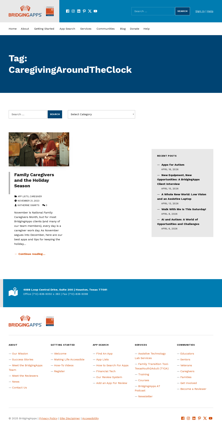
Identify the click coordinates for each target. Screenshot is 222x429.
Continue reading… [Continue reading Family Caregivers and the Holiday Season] (31, 254)
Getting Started (44, 28)
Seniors (185, 359)
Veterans (186, 365)
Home (13, 28)
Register (59, 371)
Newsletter (145, 396)
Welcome (60, 353)
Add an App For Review (111, 383)
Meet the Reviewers (25, 375)
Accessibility (90, 418)
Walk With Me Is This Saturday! (183, 209)
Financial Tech (106, 371)
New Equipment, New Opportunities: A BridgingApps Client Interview (178, 179)
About (25, 28)
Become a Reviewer (193, 389)
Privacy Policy (48, 418)
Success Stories (22, 359)
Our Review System (109, 377)
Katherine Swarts (28, 205)
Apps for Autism (172, 164)
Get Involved (188, 383)
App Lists (23, 196)
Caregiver (36, 196)
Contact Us (19, 387)
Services (85, 28)
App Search (67, 28)
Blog (123, 28)
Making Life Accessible (69, 359)
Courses (143, 380)
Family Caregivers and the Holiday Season (34, 180)
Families (185, 377)
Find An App (104, 353)
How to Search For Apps (112, 365)
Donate (134, 28)
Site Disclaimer (70, 418)
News (15, 381)
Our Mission (20, 353)
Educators (187, 353)
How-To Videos (64, 365)
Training (143, 374)
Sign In (200, 11)
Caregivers (187, 371)
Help (210, 11)
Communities (106, 28)
